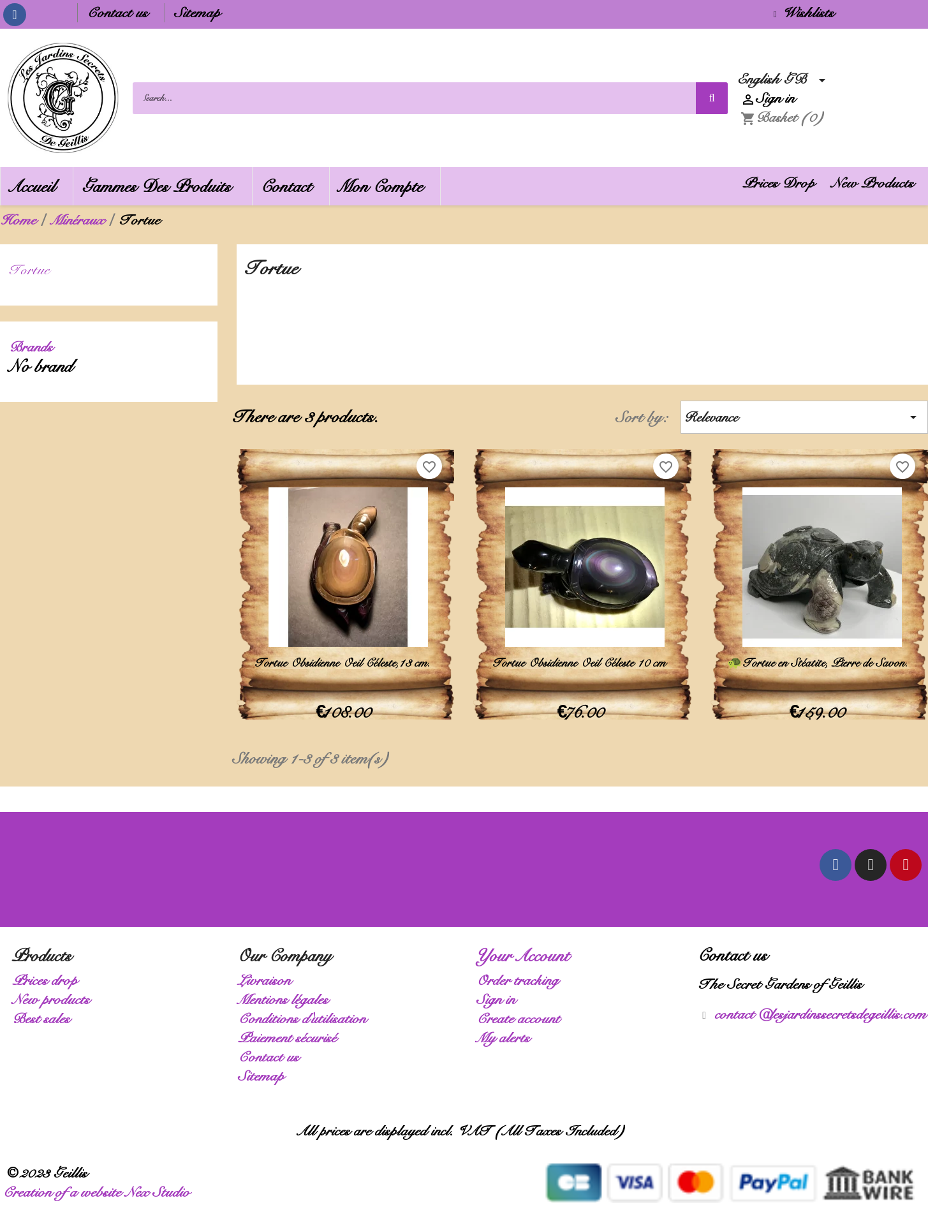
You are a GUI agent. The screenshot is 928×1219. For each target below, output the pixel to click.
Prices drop (49, 980)
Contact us (121, 12)
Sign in (499, 999)
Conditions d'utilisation (306, 1018)
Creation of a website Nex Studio (100, 1192)
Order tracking (521, 980)
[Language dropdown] (785, 79)
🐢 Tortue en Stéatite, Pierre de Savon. (819, 662)
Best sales (45, 1018)
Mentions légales (287, 999)
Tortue (33, 269)
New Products (876, 183)
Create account (522, 1018)
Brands (35, 347)
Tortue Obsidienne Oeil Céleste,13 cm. (345, 662)
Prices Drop (782, 183)
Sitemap (201, 12)
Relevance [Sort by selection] (804, 417)
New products (55, 999)
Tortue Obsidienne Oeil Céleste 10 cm (582, 662)
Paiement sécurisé (291, 1037)
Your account (527, 955)
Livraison (268, 980)
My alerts (507, 1037)
